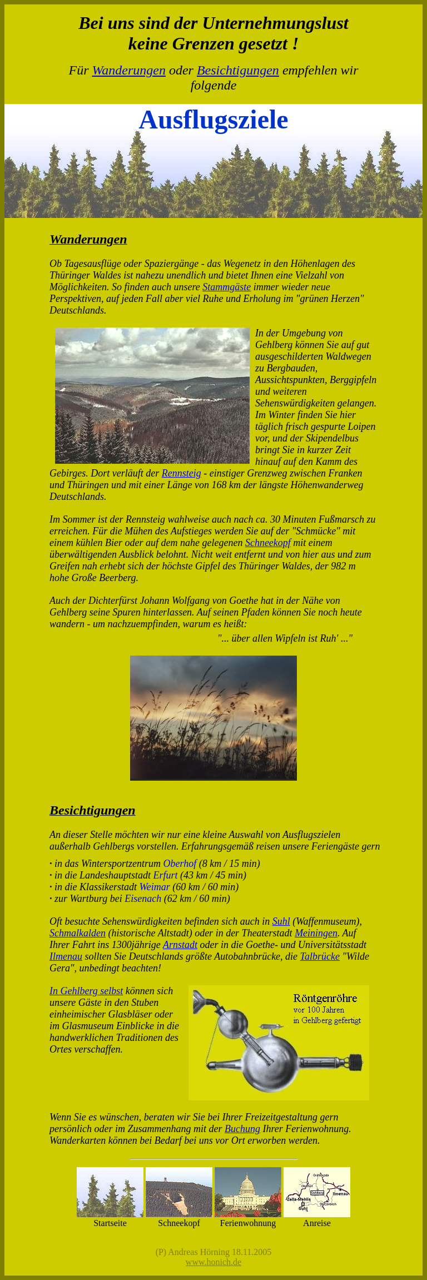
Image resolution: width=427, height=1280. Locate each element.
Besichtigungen (238, 70)
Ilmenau (65, 956)
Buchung (242, 1128)
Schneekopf (268, 542)
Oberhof (180, 863)
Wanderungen (128, 70)
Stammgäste (226, 286)
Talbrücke (320, 956)
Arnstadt (180, 944)
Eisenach (143, 898)
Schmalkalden (77, 933)
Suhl (281, 921)
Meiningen (316, 933)
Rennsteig (181, 473)
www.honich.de (213, 1262)
